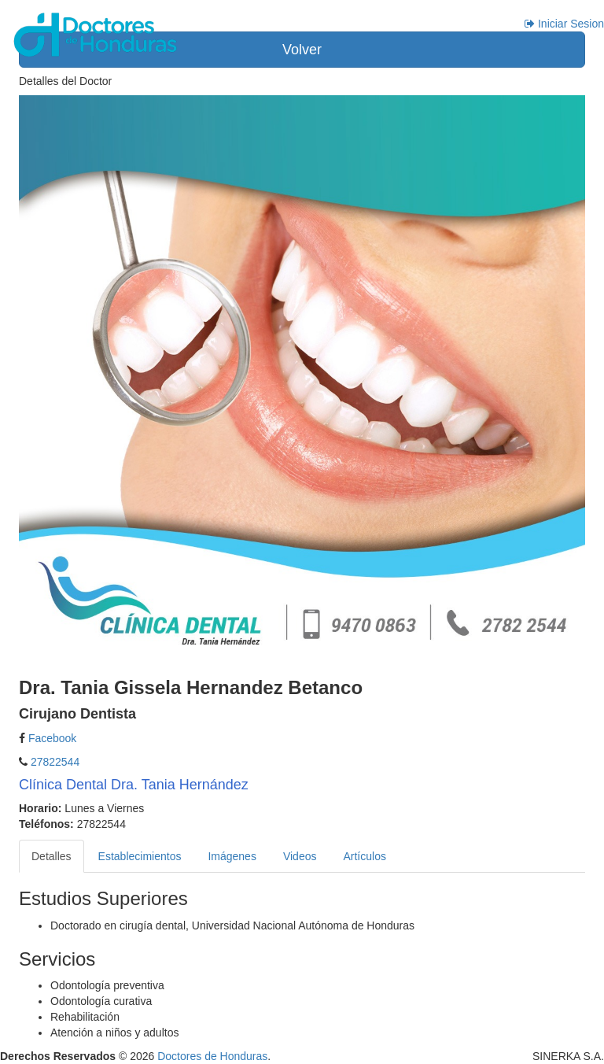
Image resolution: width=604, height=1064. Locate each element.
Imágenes (232, 856)
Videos (300, 856)
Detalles (51, 856)
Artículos (364, 856)
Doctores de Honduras (212, 1056)
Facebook (52, 738)
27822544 (53, 762)
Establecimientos (140, 856)
